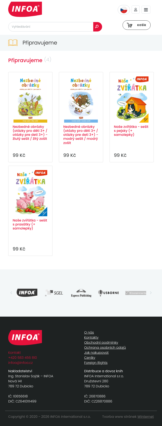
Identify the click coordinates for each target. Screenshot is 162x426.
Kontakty (91, 337)
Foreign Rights (96, 362)
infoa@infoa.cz (20, 362)
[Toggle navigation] (146, 9)
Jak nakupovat (96, 352)
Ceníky (89, 357)
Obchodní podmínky (101, 342)
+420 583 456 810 (22, 357)
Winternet (146, 416)
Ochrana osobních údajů (105, 347)
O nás (89, 332)
